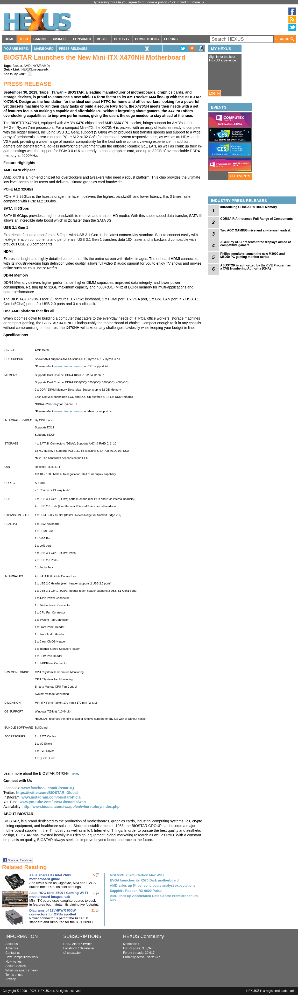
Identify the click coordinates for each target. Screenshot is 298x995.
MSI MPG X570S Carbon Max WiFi (137, 875)
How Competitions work (21, 957)
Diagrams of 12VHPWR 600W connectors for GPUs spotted (52, 912)
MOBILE (102, 39)
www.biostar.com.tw (68, 366)
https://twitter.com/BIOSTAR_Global (47, 793)
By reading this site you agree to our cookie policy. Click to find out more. (147, 2)
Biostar (17, 66)
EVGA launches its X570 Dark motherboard (144, 880)
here (74, 773)
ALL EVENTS (240, 176)
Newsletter (87, 948)
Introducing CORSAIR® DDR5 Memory (248, 207)
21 (93, 910)
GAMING (39, 39)
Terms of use (14, 975)
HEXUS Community (143, 936)
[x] (203, 2)
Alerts (76, 944)
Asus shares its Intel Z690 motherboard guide (50, 877)
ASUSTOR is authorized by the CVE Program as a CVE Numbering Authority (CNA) (255, 267)
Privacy (10, 979)
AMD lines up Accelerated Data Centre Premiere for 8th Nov (154, 898)
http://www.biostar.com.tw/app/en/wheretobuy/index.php (71, 807)
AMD (27, 66)
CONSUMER (82, 39)
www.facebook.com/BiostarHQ (47, 788)
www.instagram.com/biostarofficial (51, 797)
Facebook (70, 948)
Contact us (12, 953)
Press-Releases (73, 49)
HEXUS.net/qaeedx (35, 69)
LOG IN (214, 93)
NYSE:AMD (40, 66)
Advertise (11, 948)
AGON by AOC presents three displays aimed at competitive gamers (255, 244)
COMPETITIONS (147, 39)
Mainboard (44, 49)
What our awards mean (21, 970)
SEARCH (284, 39)
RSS (66, 944)
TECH (23, 39)
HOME (9, 39)
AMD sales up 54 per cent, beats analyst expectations (152, 885)
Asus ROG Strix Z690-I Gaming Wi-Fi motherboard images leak (58, 895)
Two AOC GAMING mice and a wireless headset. (255, 230)
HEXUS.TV (122, 39)
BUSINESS (59, 39)
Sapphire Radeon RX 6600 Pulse (135, 891)
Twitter (87, 944)
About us (11, 944)
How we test (13, 961)
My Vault (19, 74)
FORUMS (171, 39)
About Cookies (15, 966)
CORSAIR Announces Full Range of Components (256, 218)
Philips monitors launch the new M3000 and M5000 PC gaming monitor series (252, 255)
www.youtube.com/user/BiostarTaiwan (53, 802)
